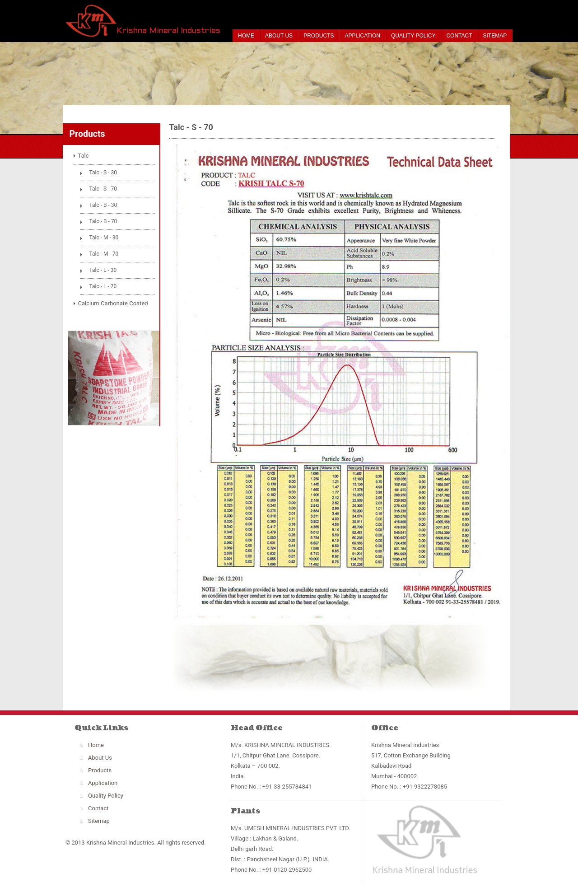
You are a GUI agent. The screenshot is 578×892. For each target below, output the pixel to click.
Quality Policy (413, 36)
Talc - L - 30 (103, 270)
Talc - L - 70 (103, 286)
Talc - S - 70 (103, 189)
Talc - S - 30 (103, 172)
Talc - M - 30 (104, 237)
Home (246, 36)
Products (318, 36)
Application (362, 36)
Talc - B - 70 (103, 221)
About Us (279, 36)
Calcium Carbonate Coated (113, 303)
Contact (459, 36)
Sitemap (495, 36)
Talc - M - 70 (104, 254)
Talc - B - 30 (103, 205)
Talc (83, 155)
